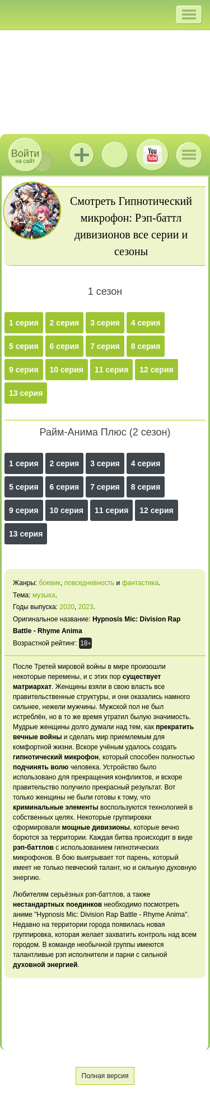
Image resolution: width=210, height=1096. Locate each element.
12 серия (156, 369)
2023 (86, 607)
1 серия (24, 322)
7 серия (105, 346)
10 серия (66, 369)
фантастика (140, 583)
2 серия (65, 322)
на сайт (25, 156)
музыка (43, 595)
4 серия (146, 322)
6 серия (65, 346)
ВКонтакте (115, 154)
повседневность (89, 583)
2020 (66, 607)
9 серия (24, 369)
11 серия (111, 369)
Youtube (152, 154)
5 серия (24, 346)
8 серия (146, 346)
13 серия (26, 393)
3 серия (105, 322)
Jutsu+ (82, 154)
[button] (189, 14)
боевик (49, 583)
